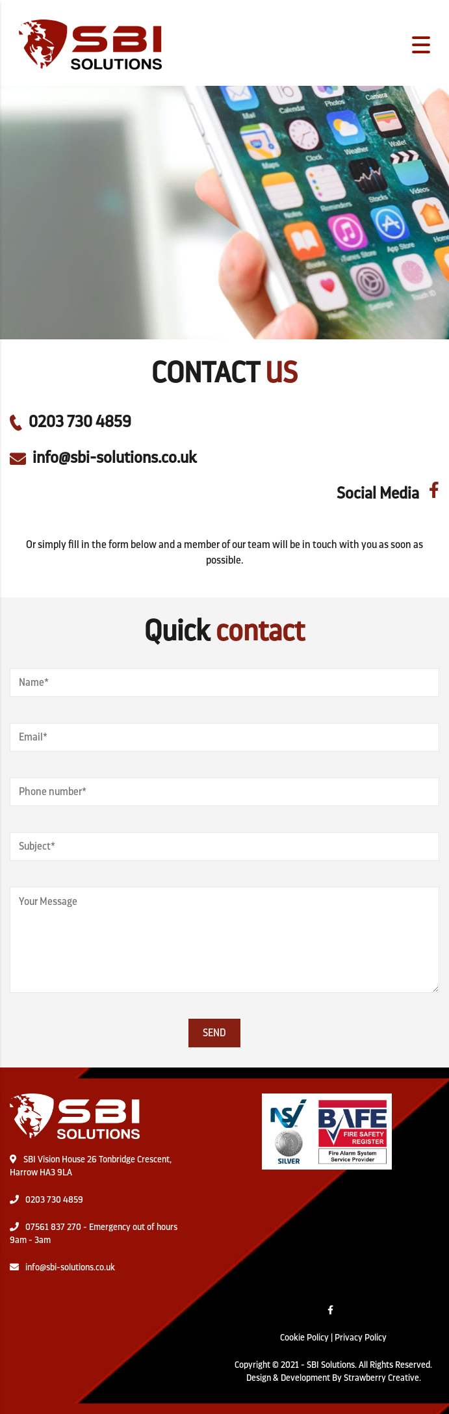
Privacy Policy (361, 1337)
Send (214, 1033)
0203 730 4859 (54, 1199)
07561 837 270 (53, 1226)
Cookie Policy (304, 1337)
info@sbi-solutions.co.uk (70, 1267)
